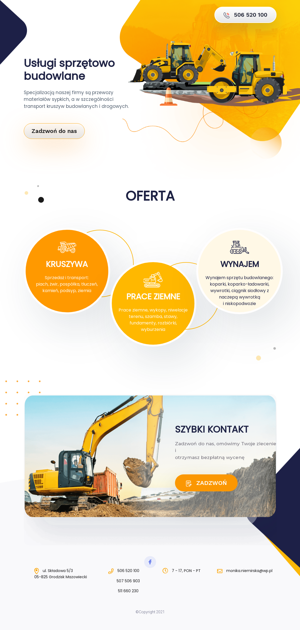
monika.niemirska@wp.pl (244, 570)
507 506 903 (123, 581)
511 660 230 (124, 591)
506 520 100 (245, 14)
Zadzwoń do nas (54, 131)
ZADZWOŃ (206, 483)
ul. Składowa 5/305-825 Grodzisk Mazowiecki (60, 574)
